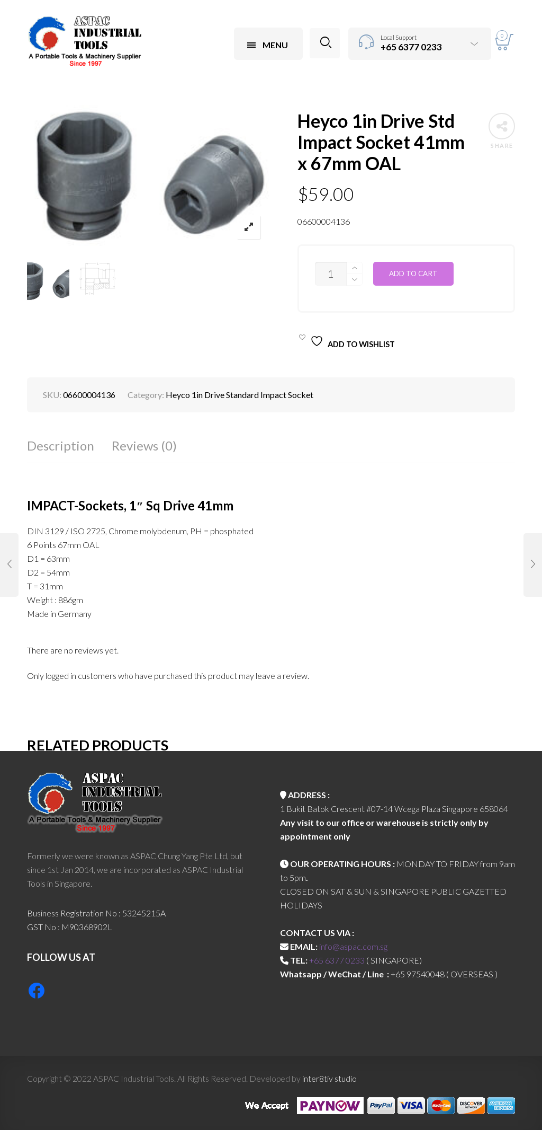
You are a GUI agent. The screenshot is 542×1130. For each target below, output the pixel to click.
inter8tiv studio (329, 1078)
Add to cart (413, 273)
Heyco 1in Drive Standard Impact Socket (239, 395)
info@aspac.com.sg (353, 946)
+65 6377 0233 (337, 960)
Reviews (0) (144, 445)
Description (60, 445)
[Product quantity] (331, 274)
